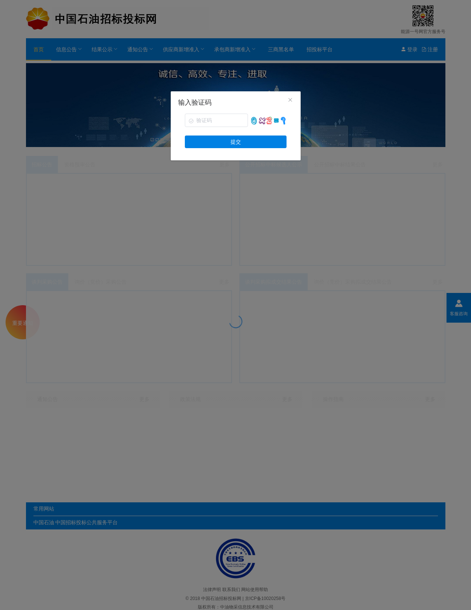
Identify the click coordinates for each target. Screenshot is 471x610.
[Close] (290, 101)
